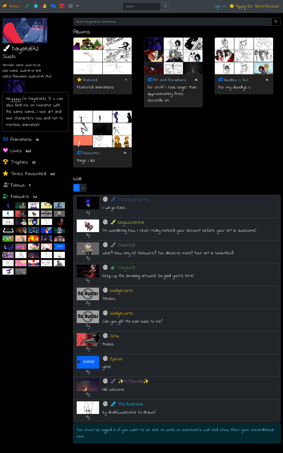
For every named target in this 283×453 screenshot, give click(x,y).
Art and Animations (169, 80)
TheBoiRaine (126, 404)
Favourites (91, 153)
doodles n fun (236, 80)
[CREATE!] (27, 6)
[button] (73, 6)
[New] (36, 6)
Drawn (11, 6)
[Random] (53, 6)
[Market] (62, 6)
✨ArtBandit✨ (129, 381)
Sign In (220, 6)
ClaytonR (122, 268)
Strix (114, 336)
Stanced (122, 245)
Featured (90, 80)
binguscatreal (127, 222)
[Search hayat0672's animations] (172, 22)
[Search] (142, 6)
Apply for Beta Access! (254, 6)
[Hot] (44, 6)
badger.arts (121, 290)
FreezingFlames (129, 199)
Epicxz (116, 359)
